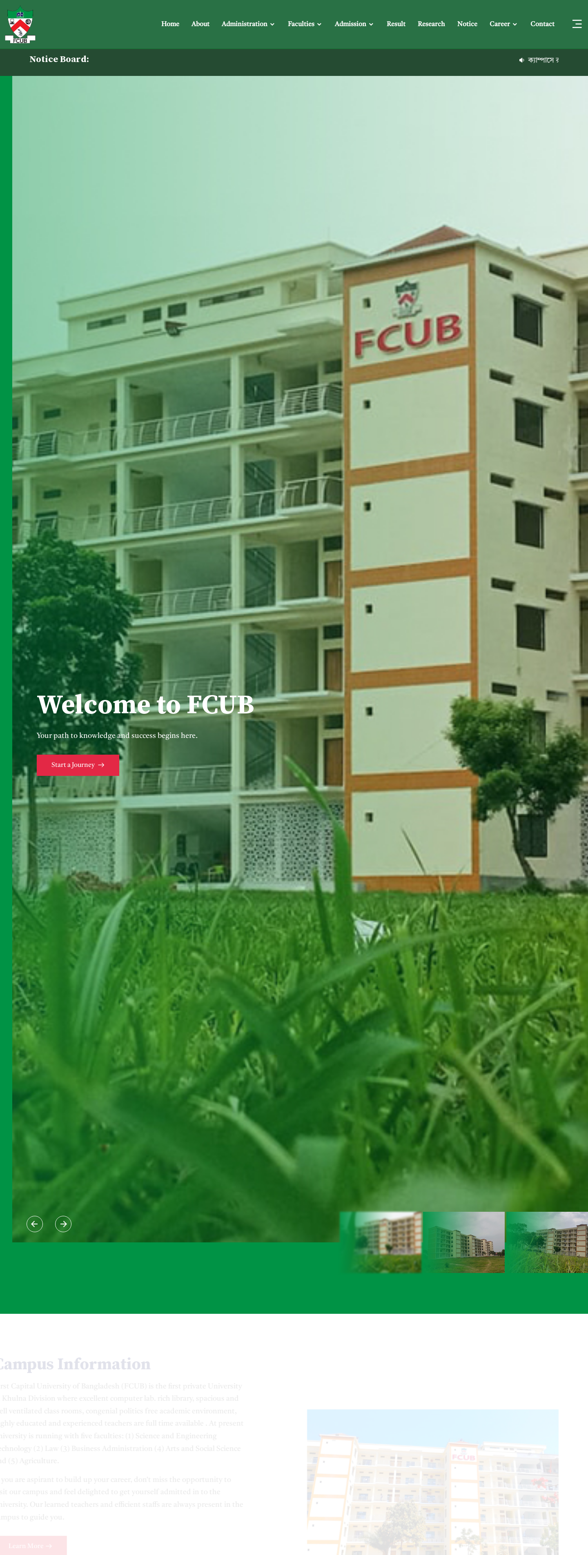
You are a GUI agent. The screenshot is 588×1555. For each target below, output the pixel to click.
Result (396, 24)
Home (170, 24)
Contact (542, 24)
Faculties (301, 24)
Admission (350, 24)
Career (500, 24)
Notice (467, 24)
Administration (244, 24)
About (200, 24)
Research (431, 24)
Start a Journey (78, 766)
